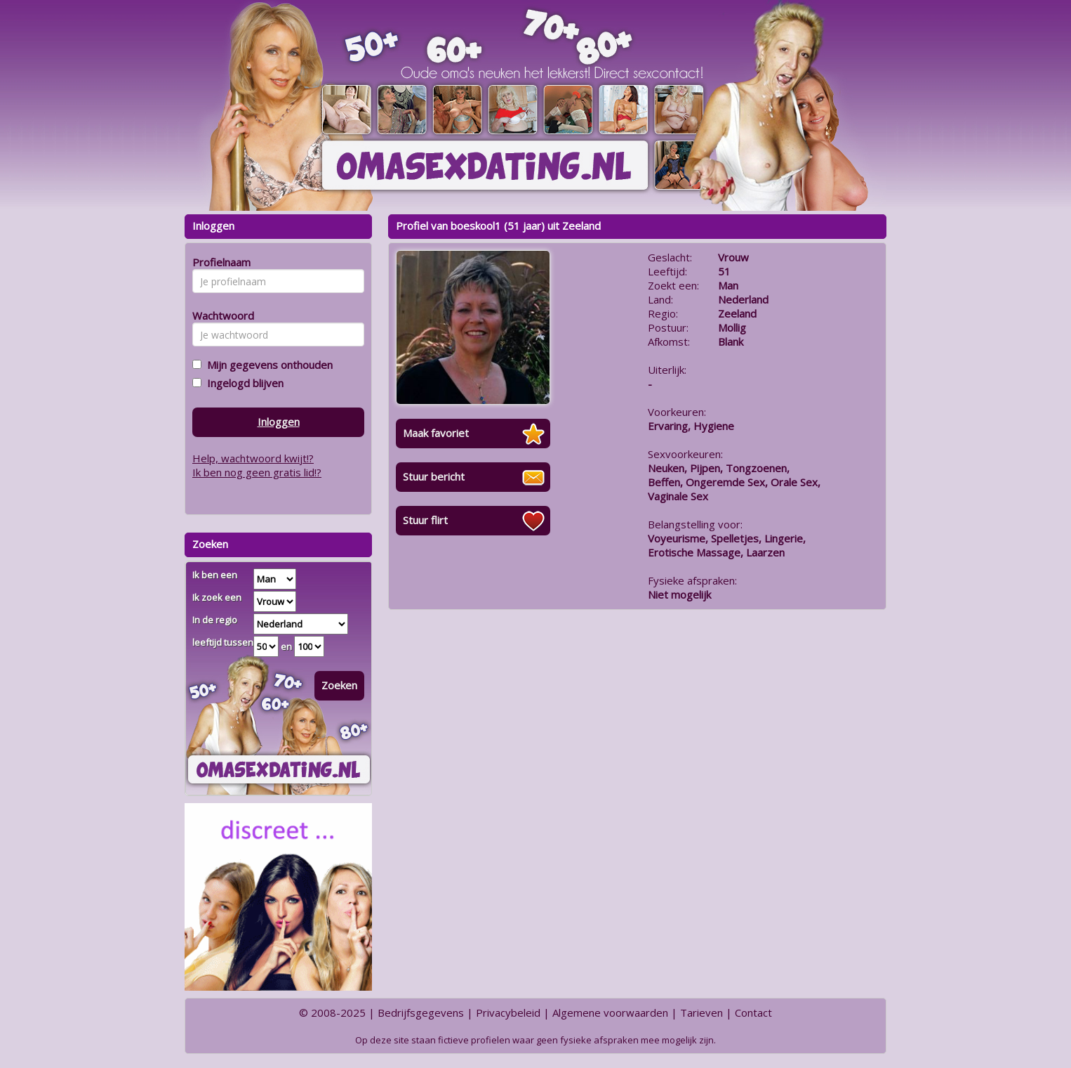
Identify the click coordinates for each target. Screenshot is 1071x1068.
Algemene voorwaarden (610, 1012)
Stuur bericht (434, 476)
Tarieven (701, 1012)
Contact (753, 1012)
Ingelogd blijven (242, 383)
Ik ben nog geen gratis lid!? (256, 472)
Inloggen (279, 422)
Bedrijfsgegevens (421, 1012)
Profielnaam (219, 262)
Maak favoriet (436, 433)
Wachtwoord (219, 315)
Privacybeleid (508, 1012)
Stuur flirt (425, 520)
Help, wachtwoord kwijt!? (253, 458)
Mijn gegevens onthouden (267, 365)
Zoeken (339, 685)
